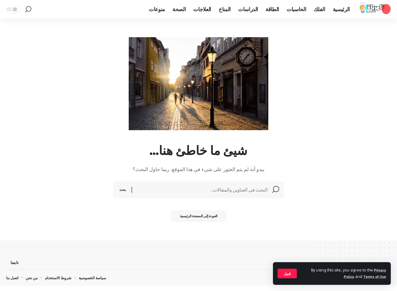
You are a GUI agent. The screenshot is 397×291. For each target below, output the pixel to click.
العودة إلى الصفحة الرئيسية (199, 220)
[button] (288, 273)
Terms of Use (373, 276)
